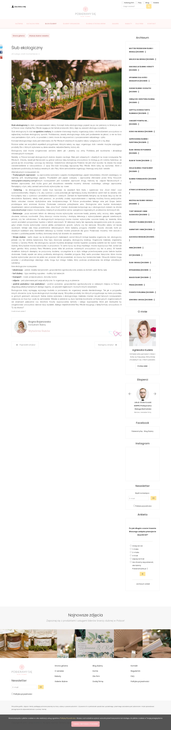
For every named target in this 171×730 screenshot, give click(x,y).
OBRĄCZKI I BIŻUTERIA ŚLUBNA (142, 99)
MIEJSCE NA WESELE (137, 59)
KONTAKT (151, 24)
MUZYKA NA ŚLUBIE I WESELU (141, 200)
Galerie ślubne (61, 681)
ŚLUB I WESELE (135, 262)
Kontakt (134, 665)
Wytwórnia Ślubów (39, 331)
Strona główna (19, 36)
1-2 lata (135, 549)
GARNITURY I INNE (136, 229)
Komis (95, 671)
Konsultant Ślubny (37, 324)
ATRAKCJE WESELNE (137, 189)
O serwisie (59, 671)
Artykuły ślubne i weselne (38, 36)
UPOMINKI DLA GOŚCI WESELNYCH (138, 79)
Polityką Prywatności (68, 718)
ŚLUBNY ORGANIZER (71, 24)
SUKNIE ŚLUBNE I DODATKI (140, 88)
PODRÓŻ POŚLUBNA (137, 292)
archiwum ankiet (143, 584)
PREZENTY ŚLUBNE (136, 222)
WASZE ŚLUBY (134, 277)
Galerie (156, 3)
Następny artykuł (107, 345)
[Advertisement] (21, 394)
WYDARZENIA (134, 270)
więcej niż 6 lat (138, 559)
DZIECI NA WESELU (136, 131)
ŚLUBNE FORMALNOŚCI (138, 179)
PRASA (131, 285)
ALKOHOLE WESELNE (137, 237)
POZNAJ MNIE (142, 366)
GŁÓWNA (19, 24)
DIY (130, 255)
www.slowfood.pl (18, 210)
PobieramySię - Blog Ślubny (142, 431)
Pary (140, 3)
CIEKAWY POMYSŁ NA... (139, 121)
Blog (147, 3)
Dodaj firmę (98, 681)
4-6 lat (135, 555)
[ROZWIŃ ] (141, 52)
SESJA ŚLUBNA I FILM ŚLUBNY (141, 168)
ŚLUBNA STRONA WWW (96, 24)
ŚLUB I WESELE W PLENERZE (140, 150)
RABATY (128, 24)
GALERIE (115, 24)
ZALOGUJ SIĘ (20, 6)
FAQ (132, 676)
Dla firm (96, 676)
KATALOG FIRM (33, 24)
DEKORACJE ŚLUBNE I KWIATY (141, 67)
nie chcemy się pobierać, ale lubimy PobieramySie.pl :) (143, 565)
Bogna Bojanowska (39, 321)
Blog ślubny (98, 665)
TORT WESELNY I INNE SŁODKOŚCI (138, 213)
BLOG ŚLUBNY (51, 24)
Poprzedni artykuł (25, 345)
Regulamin (135, 671)
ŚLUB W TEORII (135, 160)
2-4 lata (135, 552)
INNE (131, 248)
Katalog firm (129, 3)
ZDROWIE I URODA (136, 300)
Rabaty (58, 676)
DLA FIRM (139, 24)
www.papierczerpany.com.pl (24, 180)
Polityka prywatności (143, 506)
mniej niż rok (137, 546)
